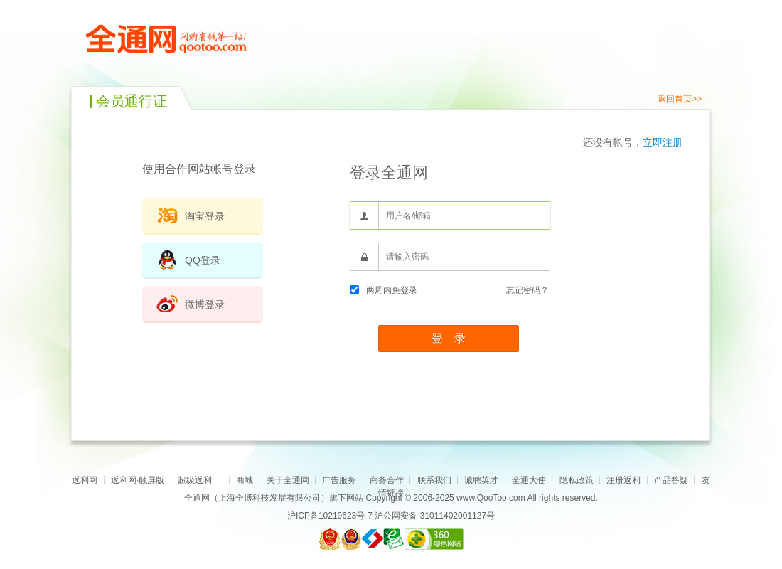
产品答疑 (671, 480)
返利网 (84, 480)
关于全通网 (288, 480)
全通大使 (529, 480)
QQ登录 (202, 260)
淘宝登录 (205, 216)
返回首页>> (680, 99)
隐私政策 (576, 480)
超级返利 (195, 480)
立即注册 (662, 142)
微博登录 (205, 304)
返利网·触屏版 (137, 480)
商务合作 (387, 480)
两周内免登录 (383, 290)
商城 (244, 480)
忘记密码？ (527, 290)
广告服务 (339, 480)
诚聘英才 (481, 480)
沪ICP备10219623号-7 (330, 516)
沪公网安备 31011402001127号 (435, 516)
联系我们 (434, 480)
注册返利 (623, 480)
